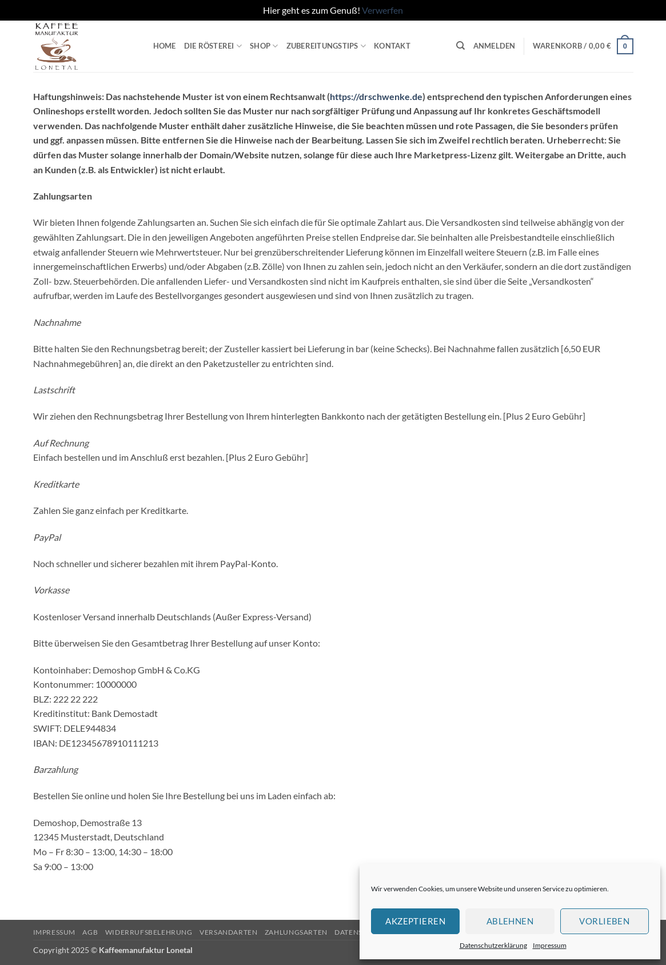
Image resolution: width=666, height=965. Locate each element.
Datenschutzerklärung (493, 945)
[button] (494, 45)
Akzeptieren (415, 921)
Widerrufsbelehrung (149, 932)
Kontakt (392, 45)
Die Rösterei (213, 46)
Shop (264, 46)
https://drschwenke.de (376, 96)
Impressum (550, 945)
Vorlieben (604, 921)
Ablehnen (510, 921)
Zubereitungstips (326, 46)
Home (164, 45)
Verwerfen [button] (382, 10)
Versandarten (228, 932)
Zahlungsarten (296, 932)
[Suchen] (460, 46)
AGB (90, 932)
